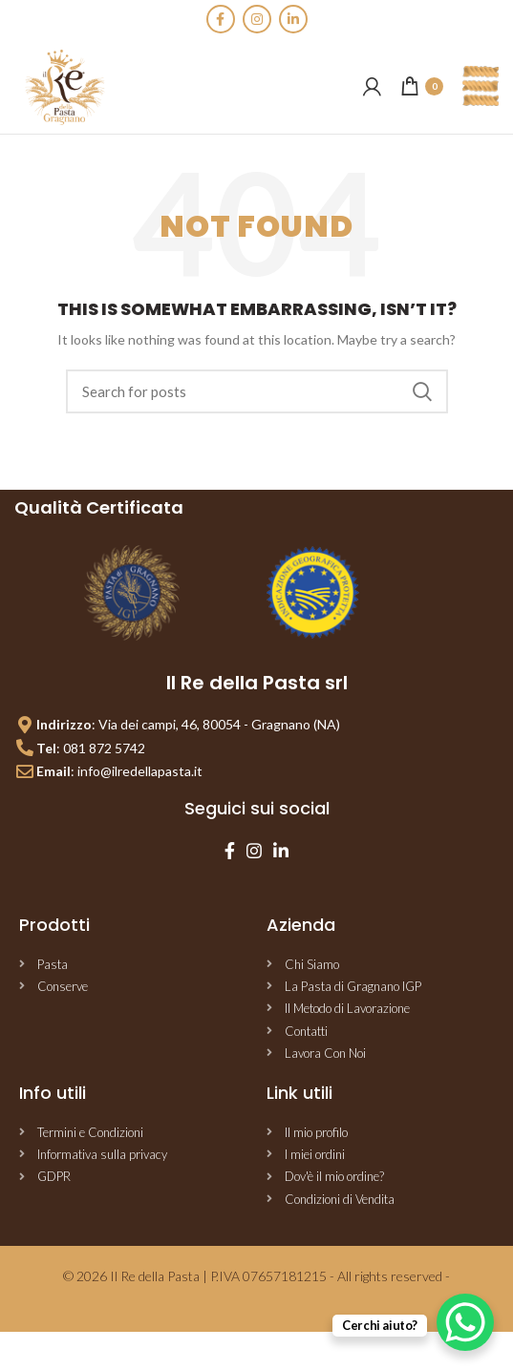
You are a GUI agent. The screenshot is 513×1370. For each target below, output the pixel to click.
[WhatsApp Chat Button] (465, 1322)
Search (422, 391)
